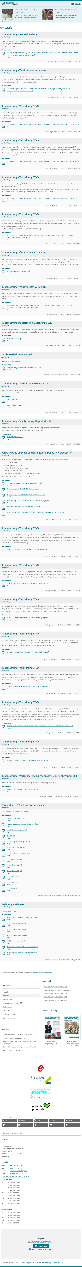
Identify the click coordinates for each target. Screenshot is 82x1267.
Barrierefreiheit (58, 1263)
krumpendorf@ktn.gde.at (18, 1171)
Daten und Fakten (9, 1018)
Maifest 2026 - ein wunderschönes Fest (16, 1050)
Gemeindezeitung (9, 1014)
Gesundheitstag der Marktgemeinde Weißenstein (20, 1047)
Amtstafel (6, 996)
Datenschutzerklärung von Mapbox (42, 1243)
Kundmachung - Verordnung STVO (55, 993)
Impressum (30, 1263)
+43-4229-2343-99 (16, 1168)
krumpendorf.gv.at (16, 1173)
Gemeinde (5, 985)
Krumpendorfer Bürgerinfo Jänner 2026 (52, 1030)
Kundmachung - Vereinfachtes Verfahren (58, 990)
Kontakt (22, 1263)
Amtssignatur (7, 1007)
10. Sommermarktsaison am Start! (14, 1038)
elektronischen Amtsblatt (42, 973)
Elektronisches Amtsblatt (20, 1003)
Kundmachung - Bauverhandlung (55, 987)
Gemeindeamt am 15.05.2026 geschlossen (17, 1035)
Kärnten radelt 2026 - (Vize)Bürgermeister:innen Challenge (19, 1042)
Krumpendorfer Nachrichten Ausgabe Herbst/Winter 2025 (72, 1031)
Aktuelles (6, 992)
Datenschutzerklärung (43, 1263)
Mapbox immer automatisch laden (41, 1249)
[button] (2, 21)
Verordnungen (8, 999)
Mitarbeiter (7, 1010)
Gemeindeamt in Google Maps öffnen (15, 1177)
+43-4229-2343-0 (16, 1165)
